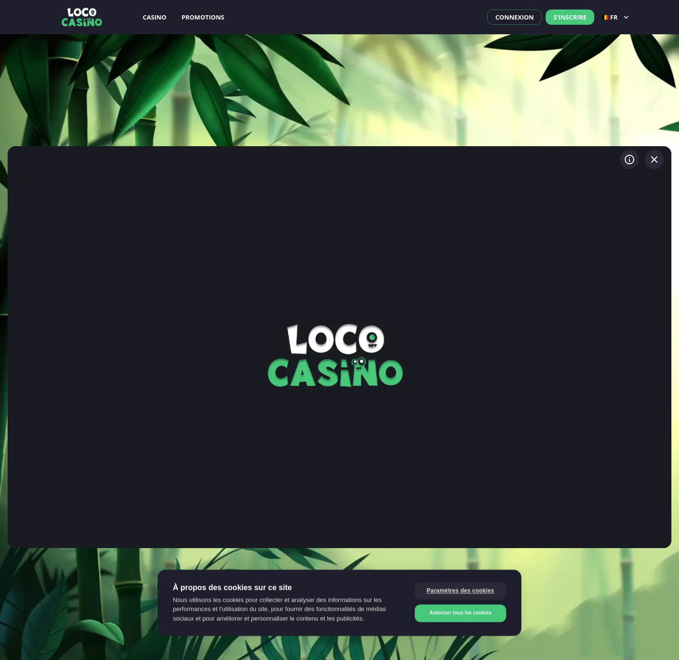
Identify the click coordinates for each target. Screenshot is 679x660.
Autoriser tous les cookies (460, 613)
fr (616, 17)
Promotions (202, 17)
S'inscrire (570, 17)
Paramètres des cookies (460, 591)
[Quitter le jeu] (654, 159)
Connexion (514, 17)
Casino (155, 17)
